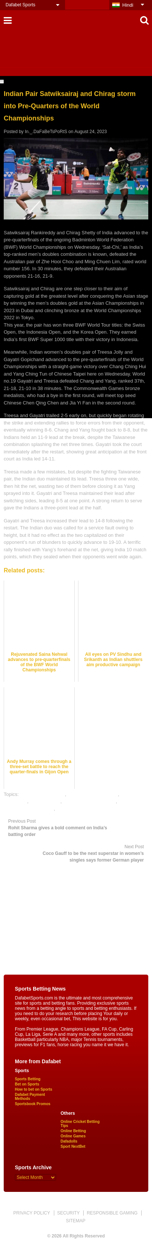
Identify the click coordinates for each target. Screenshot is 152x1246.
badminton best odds (42, 794)
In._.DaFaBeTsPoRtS (46, 131)
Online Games (73, 1136)
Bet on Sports (27, 1084)
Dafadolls (69, 1141)
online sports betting (78, 809)
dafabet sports (45, 801)
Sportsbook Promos (33, 1104)
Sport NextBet (73, 1146)
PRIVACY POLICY (31, 1213)
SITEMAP (75, 1220)
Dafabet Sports (20, 4)
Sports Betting (28, 1079)
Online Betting (73, 1131)
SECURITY (68, 1213)
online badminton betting (89, 801)
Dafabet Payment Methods (30, 1097)
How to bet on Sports (33, 1089)
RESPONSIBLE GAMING (112, 1213)
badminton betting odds (93, 794)
